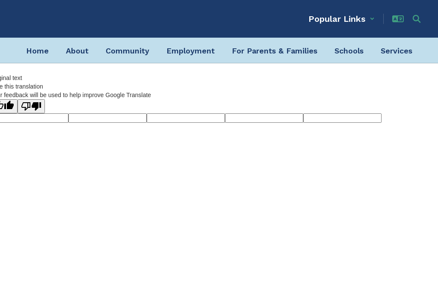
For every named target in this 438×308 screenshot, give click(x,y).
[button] (341, 19)
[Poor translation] (31, 106)
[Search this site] (416, 19)
